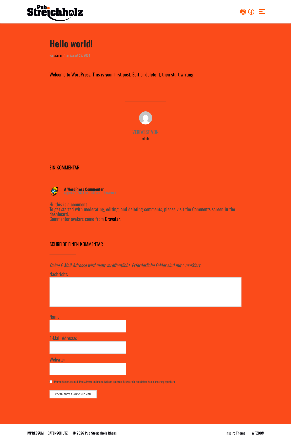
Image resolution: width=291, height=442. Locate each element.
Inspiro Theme (235, 433)
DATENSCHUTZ (57, 433)
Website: (57, 359)
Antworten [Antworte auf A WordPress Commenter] (110, 192)
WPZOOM (258, 433)
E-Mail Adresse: (63, 337)
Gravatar (112, 218)
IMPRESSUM (35, 433)
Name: (55, 316)
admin (58, 55)
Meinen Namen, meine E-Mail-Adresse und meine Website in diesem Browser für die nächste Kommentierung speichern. (114, 381)
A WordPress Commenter (84, 189)
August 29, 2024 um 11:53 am (82, 192)
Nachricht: (59, 274)
